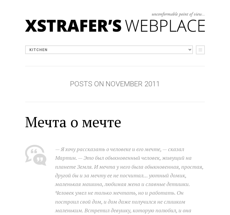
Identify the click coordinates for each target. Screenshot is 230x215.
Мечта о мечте (73, 121)
